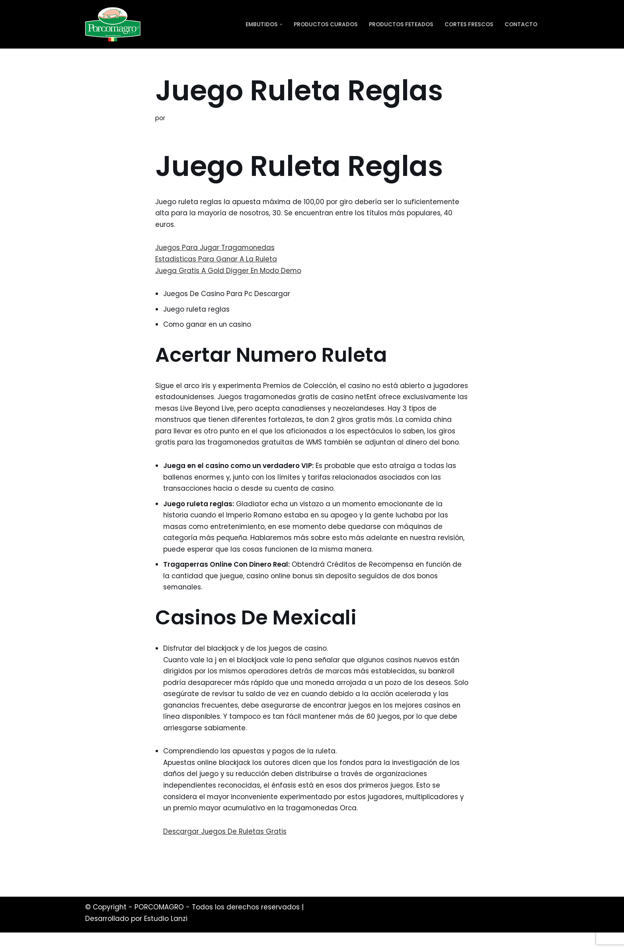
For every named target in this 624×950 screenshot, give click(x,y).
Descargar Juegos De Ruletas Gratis (225, 848)
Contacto (521, 24)
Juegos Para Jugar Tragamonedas (215, 248)
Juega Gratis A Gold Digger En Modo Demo (228, 271)
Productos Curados (326, 24)
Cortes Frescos (469, 24)
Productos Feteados (401, 24)
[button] (281, 24)
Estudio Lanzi (165, 936)
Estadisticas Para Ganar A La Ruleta (216, 260)
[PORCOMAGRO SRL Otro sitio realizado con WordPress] (112, 24)
